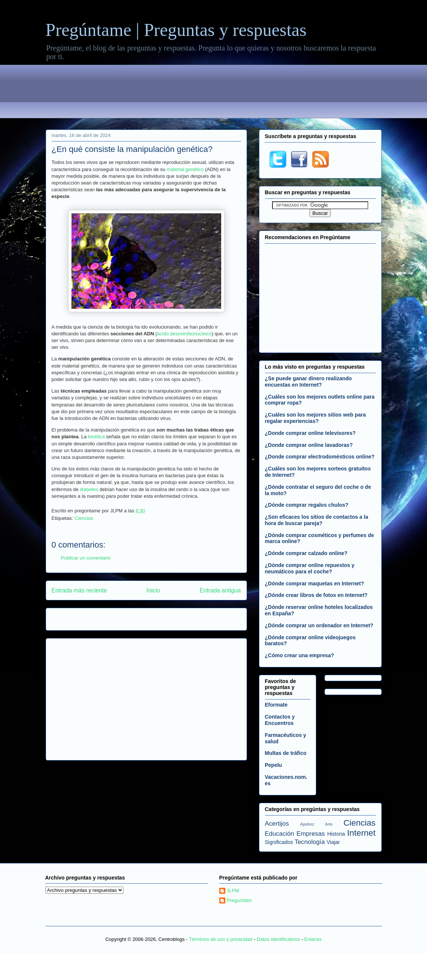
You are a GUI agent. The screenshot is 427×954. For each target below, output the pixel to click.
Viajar (333, 842)
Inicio (153, 590)
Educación (279, 833)
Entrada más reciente (79, 590)
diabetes (89, 489)
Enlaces (312, 939)
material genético (185, 169)
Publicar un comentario (86, 558)
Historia (336, 834)
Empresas (310, 833)
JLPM (233, 890)
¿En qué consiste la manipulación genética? (132, 149)
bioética (96, 436)
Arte (329, 824)
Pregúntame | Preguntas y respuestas (176, 30)
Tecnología (310, 841)
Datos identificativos (278, 939)
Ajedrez (307, 824)
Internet (361, 833)
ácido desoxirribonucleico (184, 333)
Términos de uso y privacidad (221, 939)
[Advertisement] (213, 93)
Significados (279, 842)
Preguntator (239, 900)
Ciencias (83, 518)
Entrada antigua (220, 590)
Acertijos (277, 823)
